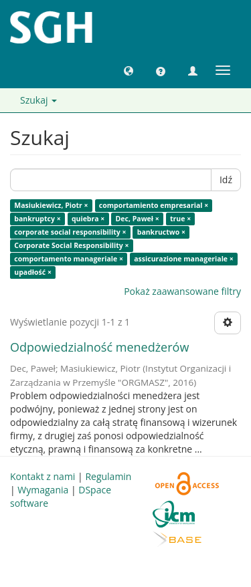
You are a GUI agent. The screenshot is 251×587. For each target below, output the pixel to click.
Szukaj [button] (38, 100)
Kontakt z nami (42, 476)
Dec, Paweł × (137, 218)
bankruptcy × (37, 218)
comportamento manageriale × (68, 258)
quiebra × (88, 218)
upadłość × (33, 272)
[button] (128, 70)
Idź (226, 179)
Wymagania (42, 489)
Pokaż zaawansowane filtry (182, 291)
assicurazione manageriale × (184, 258)
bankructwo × (161, 232)
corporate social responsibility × (70, 232)
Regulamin (108, 476)
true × (180, 218)
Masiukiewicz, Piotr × (51, 205)
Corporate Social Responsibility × (71, 245)
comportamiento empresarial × (153, 205)
